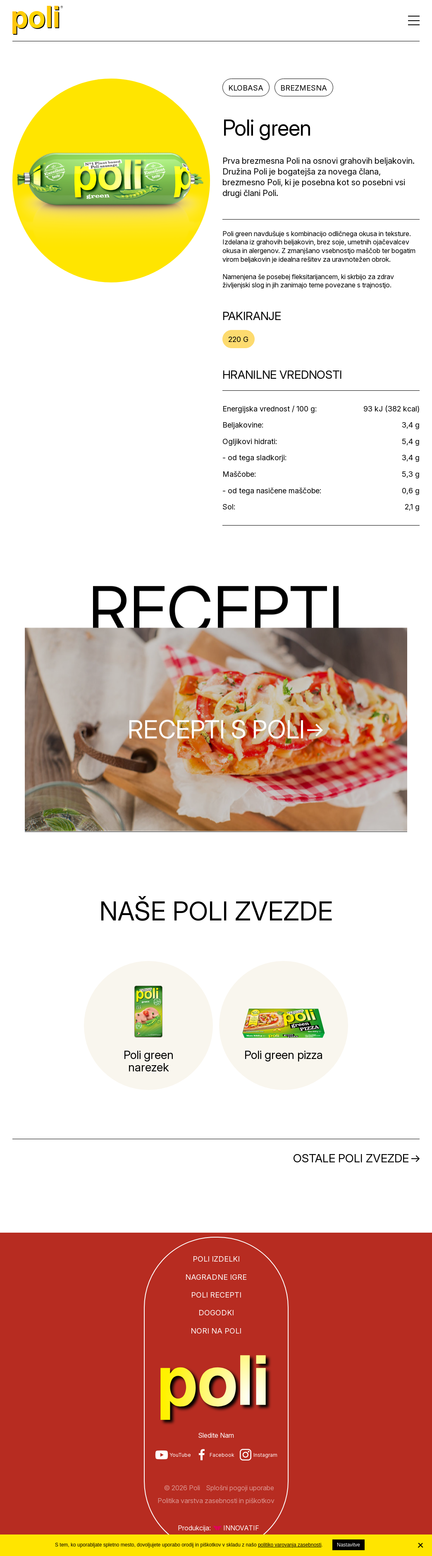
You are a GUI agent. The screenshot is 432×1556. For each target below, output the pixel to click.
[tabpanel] (148, 1025)
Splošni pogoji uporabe (240, 1488)
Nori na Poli (216, 1331)
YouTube (180, 1455)
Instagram (265, 1455)
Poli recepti (216, 1295)
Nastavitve (348, 1545)
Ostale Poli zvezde (351, 1158)
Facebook (222, 1455)
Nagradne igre (216, 1277)
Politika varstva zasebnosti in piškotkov (216, 1500)
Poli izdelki (216, 1259)
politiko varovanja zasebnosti (289, 1545)
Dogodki (216, 1312)
